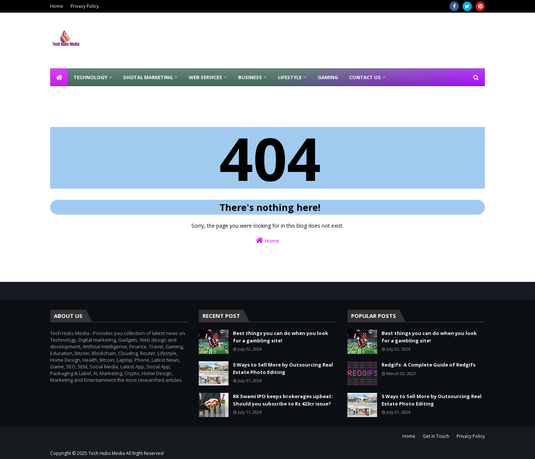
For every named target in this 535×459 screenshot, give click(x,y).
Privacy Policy (85, 6)
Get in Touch (436, 436)
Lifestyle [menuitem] (290, 77)
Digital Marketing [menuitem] (148, 77)
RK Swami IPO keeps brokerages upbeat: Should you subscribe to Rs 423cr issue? (283, 400)
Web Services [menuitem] (205, 77)
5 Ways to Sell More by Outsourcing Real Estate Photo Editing (283, 368)
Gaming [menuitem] (328, 77)
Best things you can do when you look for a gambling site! (280, 337)
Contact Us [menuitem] (365, 77)
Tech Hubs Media (106, 453)
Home (56, 6)
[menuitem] (59, 77)
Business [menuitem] (250, 77)
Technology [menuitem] (90, 77)
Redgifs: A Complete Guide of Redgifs (429, 364)
